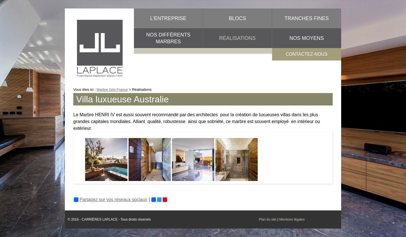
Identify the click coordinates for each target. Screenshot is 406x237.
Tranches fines (306, 18)
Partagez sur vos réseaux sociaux (110, 199)
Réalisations (237, 38)
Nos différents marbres (168, 38)
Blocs (237, 18)
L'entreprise (168, 18)
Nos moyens (306, 38)
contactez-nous (306, 54)
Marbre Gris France (112, 89)
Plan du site (268, 219)
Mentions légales (291, 219)
